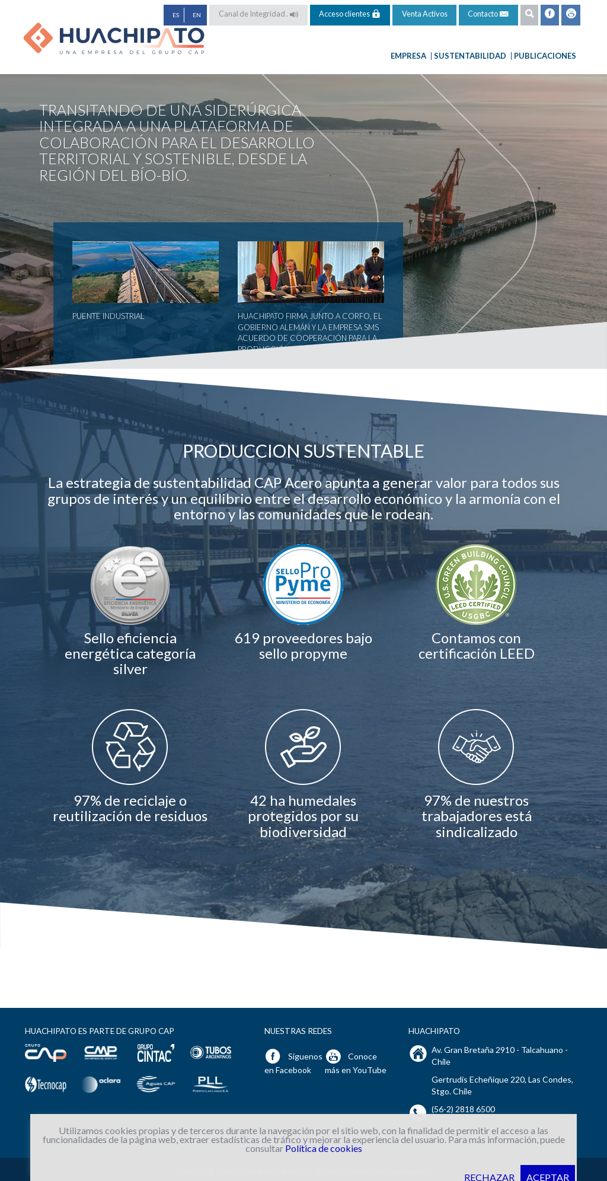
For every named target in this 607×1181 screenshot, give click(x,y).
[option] (130, 610)
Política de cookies (323, 1148)
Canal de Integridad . (259, 13)
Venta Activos (425, 13)
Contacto (488, 14)
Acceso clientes (350, 13)
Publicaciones (545, 55)
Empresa (411, 55)
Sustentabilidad (473, 55)
